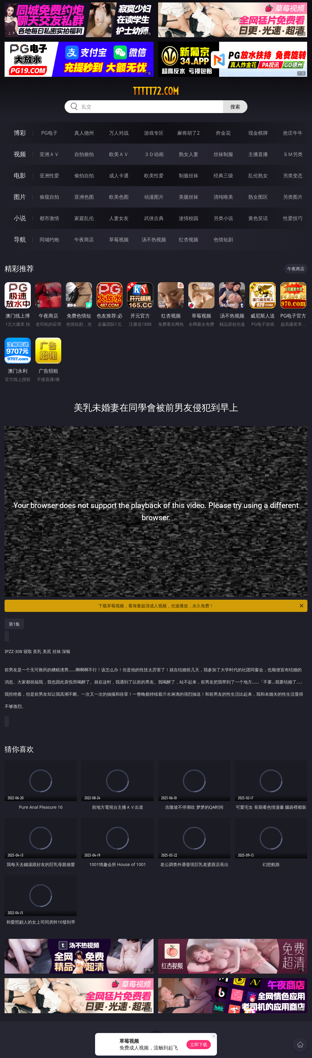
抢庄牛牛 (293, 133)
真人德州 (84, 133)
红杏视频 (188, 239)
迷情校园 (188, 218)
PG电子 (49, 133)
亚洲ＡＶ (49, 154)
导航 (20, 239)
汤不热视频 (154, 239)
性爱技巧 (293, 218)
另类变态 (293, 175)
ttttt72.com (156, 91)
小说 (20, 218)
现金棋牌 (258, 133)
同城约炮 (49, 239)
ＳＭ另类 (293, 154)
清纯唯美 (223, 196)
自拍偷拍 (84, 154)
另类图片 (293, 196)
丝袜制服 (223, 154)
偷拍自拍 (84, 175)
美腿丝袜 (188, 196)
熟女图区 (258, 196)
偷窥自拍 (49, 196)
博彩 (20, 133)
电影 (20, 175)
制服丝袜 (188, 175)
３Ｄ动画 (154, 154)
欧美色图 (119, 196)
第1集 (14, 624)
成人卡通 (119, 175)
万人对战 (119, 133)
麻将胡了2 (188, 133)
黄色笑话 (258, 218)
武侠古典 (154, 218)
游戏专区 (154, 133)
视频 (20, 154)
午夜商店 (84, 239)
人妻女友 (119, 218)
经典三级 (223, 175)
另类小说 (223, 218)
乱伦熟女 (258, 175)
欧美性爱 (154, 175)
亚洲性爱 (49, 175)
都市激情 (49, 218)
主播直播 (258, 154)
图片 (20, 197)
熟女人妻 (188, 154)
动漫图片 (154, 196)
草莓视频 (119, 239)
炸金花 (223, 133)
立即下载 (198, 1044)
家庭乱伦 (84, 218)
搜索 (235, 106)
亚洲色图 (84, 196)
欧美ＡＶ (119, 154)
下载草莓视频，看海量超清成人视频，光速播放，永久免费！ (201, 605)
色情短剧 (223, 239)
